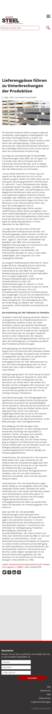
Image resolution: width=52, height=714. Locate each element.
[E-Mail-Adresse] (16, 673)
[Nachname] (16, 667)
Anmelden (32, 678)
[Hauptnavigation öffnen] (48, 16)
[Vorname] (16, 662)
